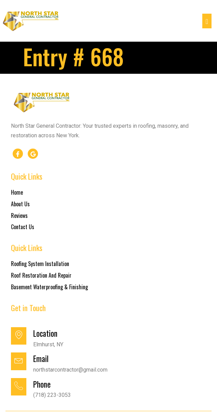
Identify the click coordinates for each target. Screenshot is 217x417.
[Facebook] (18, 154)
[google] (33, 154)
